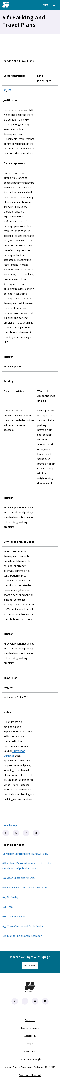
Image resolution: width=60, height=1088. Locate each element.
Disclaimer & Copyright (30, 1059)
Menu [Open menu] (43, 5)
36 (5, 90)
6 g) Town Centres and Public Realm (22, 926)
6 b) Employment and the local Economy (24, 887)
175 (10, 90)
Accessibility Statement (30, 1075)
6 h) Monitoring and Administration (22, 935)
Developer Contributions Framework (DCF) (26, 853)
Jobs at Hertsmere (30, 1027)
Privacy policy (30, 1051)
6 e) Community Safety (15, 916)
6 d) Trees (8, 907)
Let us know (30, 965)
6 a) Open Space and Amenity (18, 878)
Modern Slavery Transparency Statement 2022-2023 (30, 1067)
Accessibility (30, 1035)
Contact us (30, 1020)
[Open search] (54, 4)
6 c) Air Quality (10, 897)
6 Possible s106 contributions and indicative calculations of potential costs (26, 866)
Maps (30, 1043)
